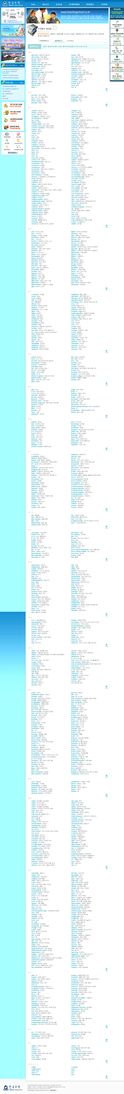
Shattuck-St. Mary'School (10, 75)
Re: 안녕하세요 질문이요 (11, 89)
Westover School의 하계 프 (11, 69)
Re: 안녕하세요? (8, 94)
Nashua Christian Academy (11, 78)
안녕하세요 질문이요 (9, 86)
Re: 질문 (5, 98)
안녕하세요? (7, 91)
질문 (4, 96)
